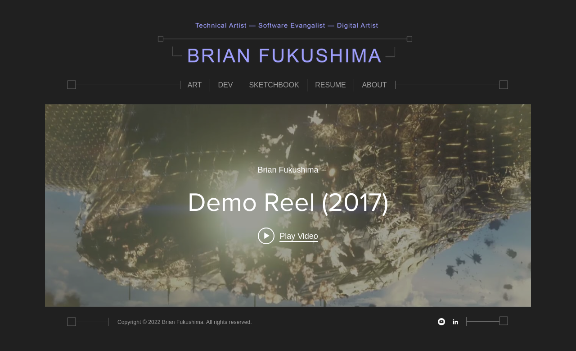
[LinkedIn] (455, 321)
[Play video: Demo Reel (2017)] (288, 236)
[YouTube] (441, 321)
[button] (195, 85)
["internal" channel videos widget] (288, 205)
